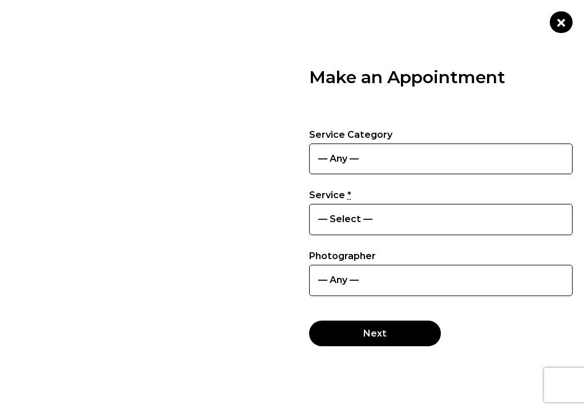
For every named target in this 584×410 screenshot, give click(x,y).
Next (375, 333)
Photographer (342, 256)
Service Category (350, 134)
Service (330, 195)
